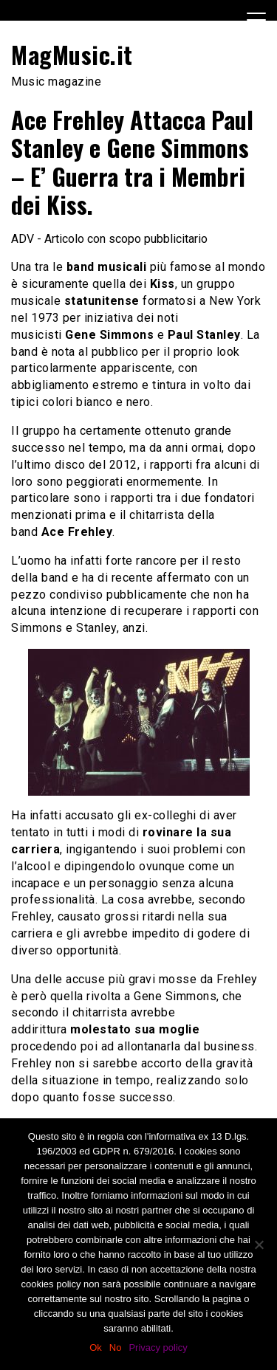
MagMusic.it (72, 54)
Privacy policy (158, 1347)
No (115, 1347)
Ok (95, 1347)
